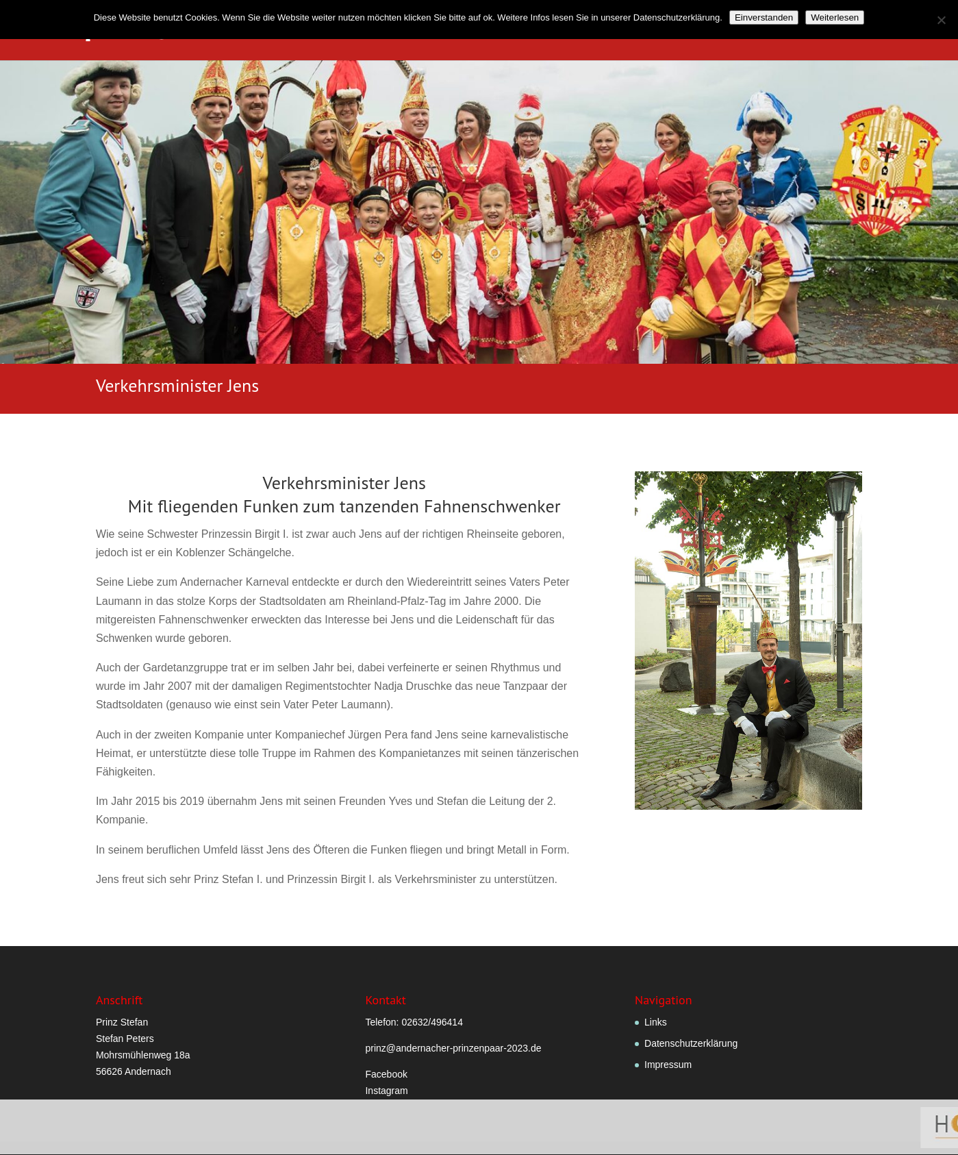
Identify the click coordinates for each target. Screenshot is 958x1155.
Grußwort (409, 30)
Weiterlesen (835, 17)
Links (655, 1022)
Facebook (386, 1074)
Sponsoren (909, 30)
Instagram (386, 1090)
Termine (844, 30)
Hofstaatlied (731, 30)
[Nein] (941, 20)
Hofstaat (649, 30)
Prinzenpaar (568, 30)
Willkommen (338, 30)
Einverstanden (764, 17)
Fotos (793, 30)
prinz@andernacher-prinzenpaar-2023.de (453, 1048)
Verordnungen (485, 30)
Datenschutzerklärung (691, 1043)
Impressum (668, 1064)
